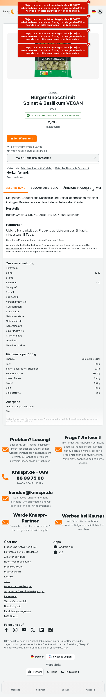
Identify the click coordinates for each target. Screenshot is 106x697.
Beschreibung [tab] (16, 187)
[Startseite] (15, 688)
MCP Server (11, 616)
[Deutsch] (93, 11)
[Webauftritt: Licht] (51, 672)
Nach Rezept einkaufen (17, 561)
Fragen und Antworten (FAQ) (20, 546)
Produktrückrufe (13, 566)
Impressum (10, 596)
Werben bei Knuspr (83, 516)
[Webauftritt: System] (35, 672)
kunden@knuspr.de (31, 492)
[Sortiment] (40, 688)
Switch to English (60, 656)
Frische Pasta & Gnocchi (72, 168)
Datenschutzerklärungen (18, 586)
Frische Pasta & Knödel (36, 168)
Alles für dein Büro (15, 556)
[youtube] (24, 630)
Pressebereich (12, 571)
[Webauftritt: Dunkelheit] (70, 672)
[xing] (50, 630)
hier (66, 647)
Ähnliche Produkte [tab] (77, 187)
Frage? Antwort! (83, 437)
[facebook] (6, 630)
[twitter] (33, 630)
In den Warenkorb (21, 138)
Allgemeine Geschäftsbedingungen (24, 591)
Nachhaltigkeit (12, 606)
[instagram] (15, 630)
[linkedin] (41, 630)
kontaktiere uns (14, 248)
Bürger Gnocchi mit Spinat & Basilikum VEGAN (53, 100)
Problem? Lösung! (30, 439)
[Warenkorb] (90, 688)
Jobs (7, 581)
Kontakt (8, 576)
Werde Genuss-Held (15, 601)
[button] (100, 12)
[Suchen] (65, 688)
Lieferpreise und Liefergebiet (21, 551)
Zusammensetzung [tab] (44, 187)
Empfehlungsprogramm (17, 611)
